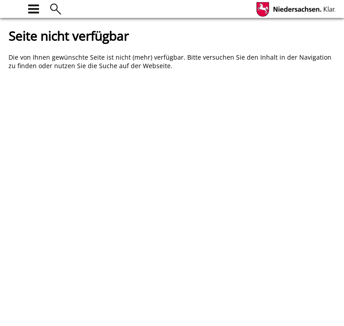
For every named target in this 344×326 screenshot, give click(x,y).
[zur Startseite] (14, 8)
